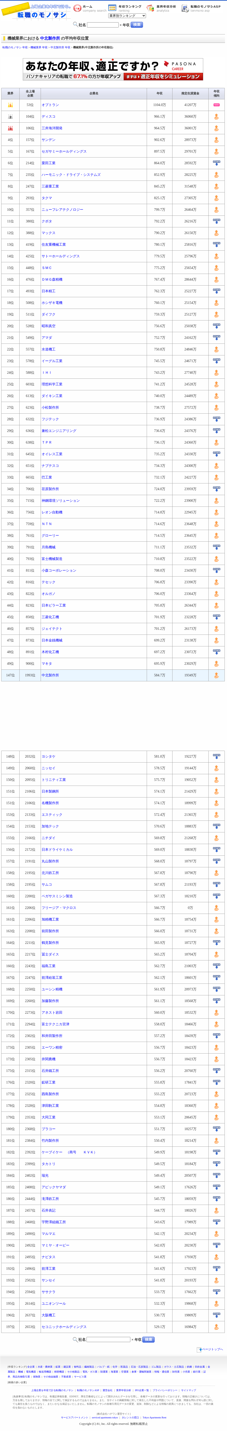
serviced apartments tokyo (105, 1417)
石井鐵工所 (50, 1071)
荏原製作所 (50, 489)
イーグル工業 (52, 361)
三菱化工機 (50, 617)
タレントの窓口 (130, 1417)
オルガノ (49, 594)
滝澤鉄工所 (50, 1199)
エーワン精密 (52, 1047)
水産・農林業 (45, 1366)
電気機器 (31, 1371)
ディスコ (49, 116)
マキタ (47, 663)
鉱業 (58, 1366)
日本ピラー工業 (54, 605)
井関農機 (49, 1059)
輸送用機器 (45, 1371)
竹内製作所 (50, 1140)
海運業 (114, 1371)
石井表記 (49, 1210)
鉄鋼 (189, 1366)
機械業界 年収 (39, 47)
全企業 (31, 1366)
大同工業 (49, 1117)
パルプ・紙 (103, 1366)
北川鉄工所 (50, 873)
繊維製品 (89, 1366)
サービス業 (80, 1376)
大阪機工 (49, 1315)
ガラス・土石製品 (174, 1366)
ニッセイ (49, 768)
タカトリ (49, 1164)
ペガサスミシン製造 (57, 896)
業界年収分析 (163, 8)
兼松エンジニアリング (59, 431)
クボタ (47, 221)
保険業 (36, 1376)
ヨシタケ (49, 756)
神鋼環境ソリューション (61, 501)
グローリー (50, 535)
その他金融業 (50, 1376)
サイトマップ (188, 1390)
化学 (115, 1366)
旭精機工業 (50, 919)
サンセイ (49, 1280)
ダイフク (49, 314)
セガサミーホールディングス (64, 151)
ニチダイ (49, 838)
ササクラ (49, 1292)
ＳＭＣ (47, 268)
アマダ (47, 338)
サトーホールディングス (61, 256)
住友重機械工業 (54, 244)
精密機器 (59, 1371)
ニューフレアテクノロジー (62, 210)
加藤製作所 (50, 1001)
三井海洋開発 (52, 128)
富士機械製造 (52, 559)
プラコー (49, 1129)
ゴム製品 (156, 1366)
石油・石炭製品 (139, 1366)
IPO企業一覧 (142, 1390)
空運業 (125, 1371)
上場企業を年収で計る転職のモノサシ (52, 1390)
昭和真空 (49, 326)
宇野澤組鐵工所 (54, 1222)
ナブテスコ (50, 466)
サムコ (49, 884)
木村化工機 (50, 652)
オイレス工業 (52, 454)
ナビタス (49, 1257)
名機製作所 (50, 803)
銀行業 (196, 1371)
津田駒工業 (50, 1106)
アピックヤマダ (54, 1187)
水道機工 (49, 349)
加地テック (50, 826)
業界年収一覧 (125, 8)
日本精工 (49, 291)
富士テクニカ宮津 (55, 1024)
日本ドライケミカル (57, 849)
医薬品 (124, 1366)
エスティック (52, 815)
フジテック (50, 419)
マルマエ (49, 1234)
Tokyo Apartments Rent (154, 1417)
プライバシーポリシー (165, 1390)
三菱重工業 (50, 186)
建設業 (67, 1366)
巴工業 (47, 477)
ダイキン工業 (52, 396)
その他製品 (73, 1371)
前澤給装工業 (52, 978)
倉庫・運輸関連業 (141, 1371)
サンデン (49, 140)
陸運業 (104, 1371)
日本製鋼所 (50, 791)
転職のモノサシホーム (90, 8)
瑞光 (45, 1175)
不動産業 (66, 1376)
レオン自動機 (52, 512)
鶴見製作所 (50, 943)
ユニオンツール (54, 1303)
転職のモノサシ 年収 (15, 47)
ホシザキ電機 (52, 303)
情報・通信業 (161, 1371)
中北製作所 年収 (60, 47)
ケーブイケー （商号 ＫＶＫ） (69, 1152)
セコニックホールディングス (64, 1327)
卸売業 (176, 1371)
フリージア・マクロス (59, 908)
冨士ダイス (50, 954)
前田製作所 (50, 931)
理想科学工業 (52, 384)
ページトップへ (210, 1349)
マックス (49, 233)
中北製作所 (50, 38)
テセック (49, 582)
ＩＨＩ (47, 372)
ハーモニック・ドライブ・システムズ (71, 175)
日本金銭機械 (52, 640)
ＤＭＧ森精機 (52, 279)
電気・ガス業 (90, 1371)
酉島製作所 (50, 1094)
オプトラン (50, 105)
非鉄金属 (200, 1366)
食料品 (77, 1366)
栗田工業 (49, 163)
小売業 (186, 1371)
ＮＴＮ (47, 524)
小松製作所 (50, 407)
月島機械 (49, 547)
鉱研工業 (49, 1082)
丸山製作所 (50, 861)
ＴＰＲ (47, 442)
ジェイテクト (52, 629)
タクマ (47, 198)
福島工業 (49, 966)
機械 (20, 1371)
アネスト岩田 (52, 1012)
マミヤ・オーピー (55, 1245)
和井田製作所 (52, 1036)
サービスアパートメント (74, 1417)
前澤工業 (49, 1269)
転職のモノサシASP (202, 8)
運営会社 (108, 1390)
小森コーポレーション (59, 570)
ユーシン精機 (52, 989)
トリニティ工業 (54, 780)
